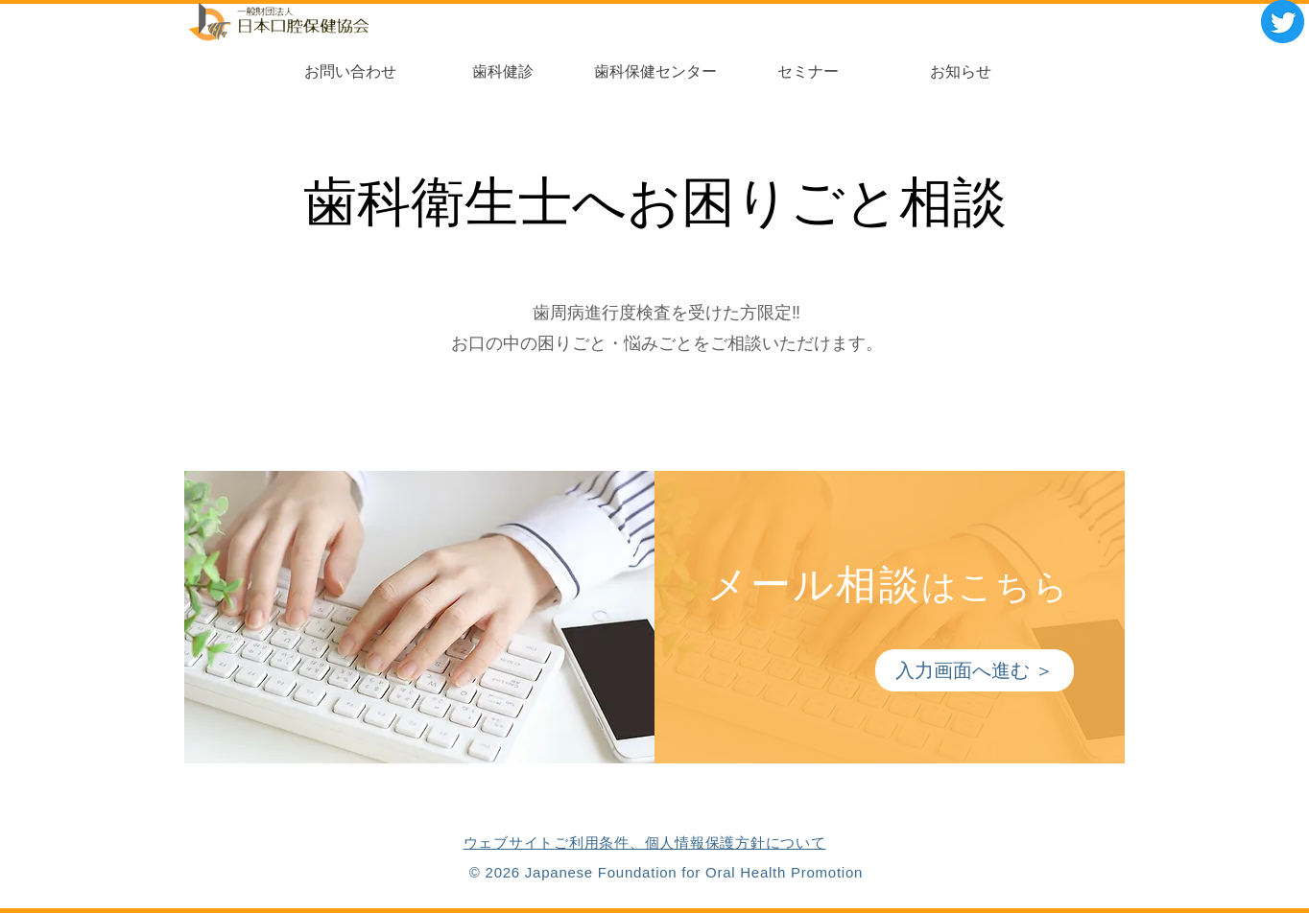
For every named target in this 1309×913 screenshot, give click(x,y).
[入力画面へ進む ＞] (974, 670)
